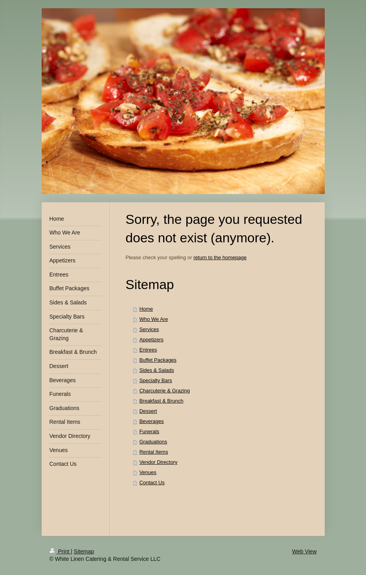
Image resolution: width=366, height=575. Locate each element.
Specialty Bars (155, 380)
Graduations (153, 442)
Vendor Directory (158, 462)
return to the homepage (219, 257)
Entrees (148, 350)
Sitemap (84, 551)
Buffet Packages (157, 360)
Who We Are (153, 319)
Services (149, 329)
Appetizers (151, 339)
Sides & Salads (156, 370)
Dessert (148, 411)
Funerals (149, 431)
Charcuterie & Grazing (164, 391)
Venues (147, 472)
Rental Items (153, 452)
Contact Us (151, 482)
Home (146, 309)
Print (60, 551)
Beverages (151, 421)
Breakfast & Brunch (161, 401)
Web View (304, 551)
